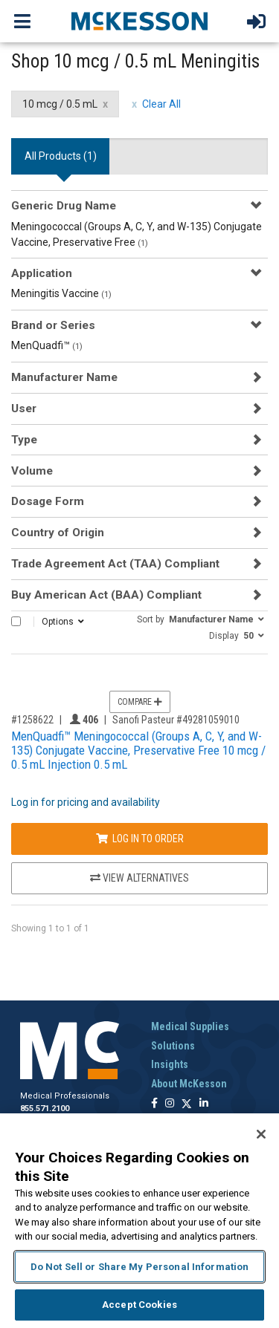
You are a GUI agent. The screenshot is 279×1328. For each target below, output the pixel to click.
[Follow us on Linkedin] (203, 1104)
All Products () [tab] (61, 156)
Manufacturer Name (64, 377)
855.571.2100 (44, 1108)
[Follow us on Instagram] (169, 1104)
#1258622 (32, 720)
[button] (200, 619)
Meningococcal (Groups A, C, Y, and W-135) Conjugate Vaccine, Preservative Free (136, 234)
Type (24, 439)
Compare (140, 702)
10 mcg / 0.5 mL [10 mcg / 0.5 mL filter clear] (59, 104)
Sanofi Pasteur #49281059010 (176, 720)
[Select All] (16, 621)
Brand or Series (53, 325)
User (23, 408)
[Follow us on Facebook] (154, 1104)
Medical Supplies (190, 1026)
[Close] (261, 1134)
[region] (139, 1220)
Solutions (173, 1046)
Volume (32, 471)
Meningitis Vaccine (61, 293)
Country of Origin (57, 532)
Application (41, 273)
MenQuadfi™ (47, 345)
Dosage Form (47, 501)
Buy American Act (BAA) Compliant (106, 595)
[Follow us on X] (187, 1104)
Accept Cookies (139, 1304)
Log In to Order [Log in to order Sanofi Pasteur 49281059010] (140, 838)
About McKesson (189, 1084)
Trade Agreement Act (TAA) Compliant (115, 563)
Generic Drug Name (63, 205)
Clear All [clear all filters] (161, 104)
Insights (169, 1064)
